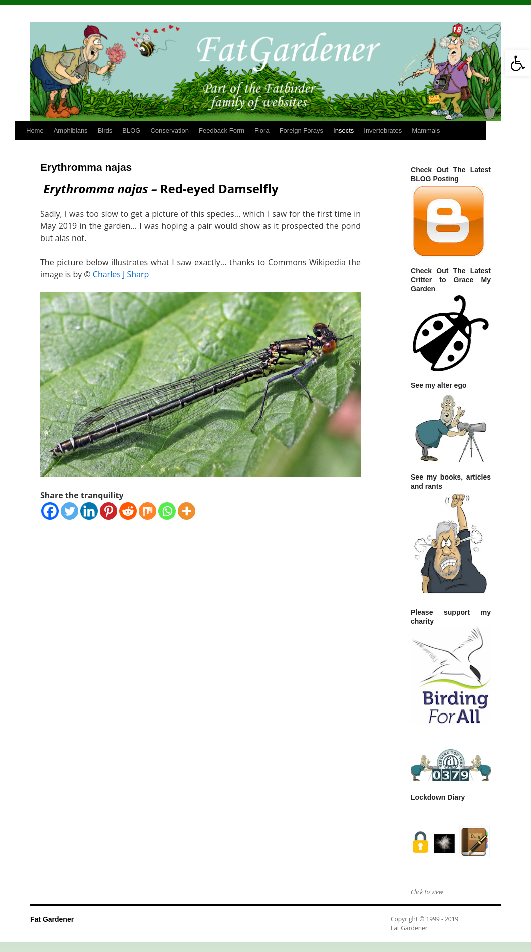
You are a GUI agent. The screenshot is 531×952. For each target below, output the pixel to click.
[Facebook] (50, 511)
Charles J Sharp (121, 274)
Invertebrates (383, 130)
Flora (262, 130)
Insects (343, 130)
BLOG (131, 130)
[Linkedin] (89, 511)
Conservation (169, 130)
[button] (518, 63)
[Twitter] (69, 511)
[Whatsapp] (167, 511)
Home (35, 130)
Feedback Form (221, 130)
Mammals (426, 130)
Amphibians (71, 130)
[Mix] (147, 511)
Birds (105, 130)
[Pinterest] (108, 511)
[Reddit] (128, 511)
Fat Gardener (52, 919)
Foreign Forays (301, 130)
